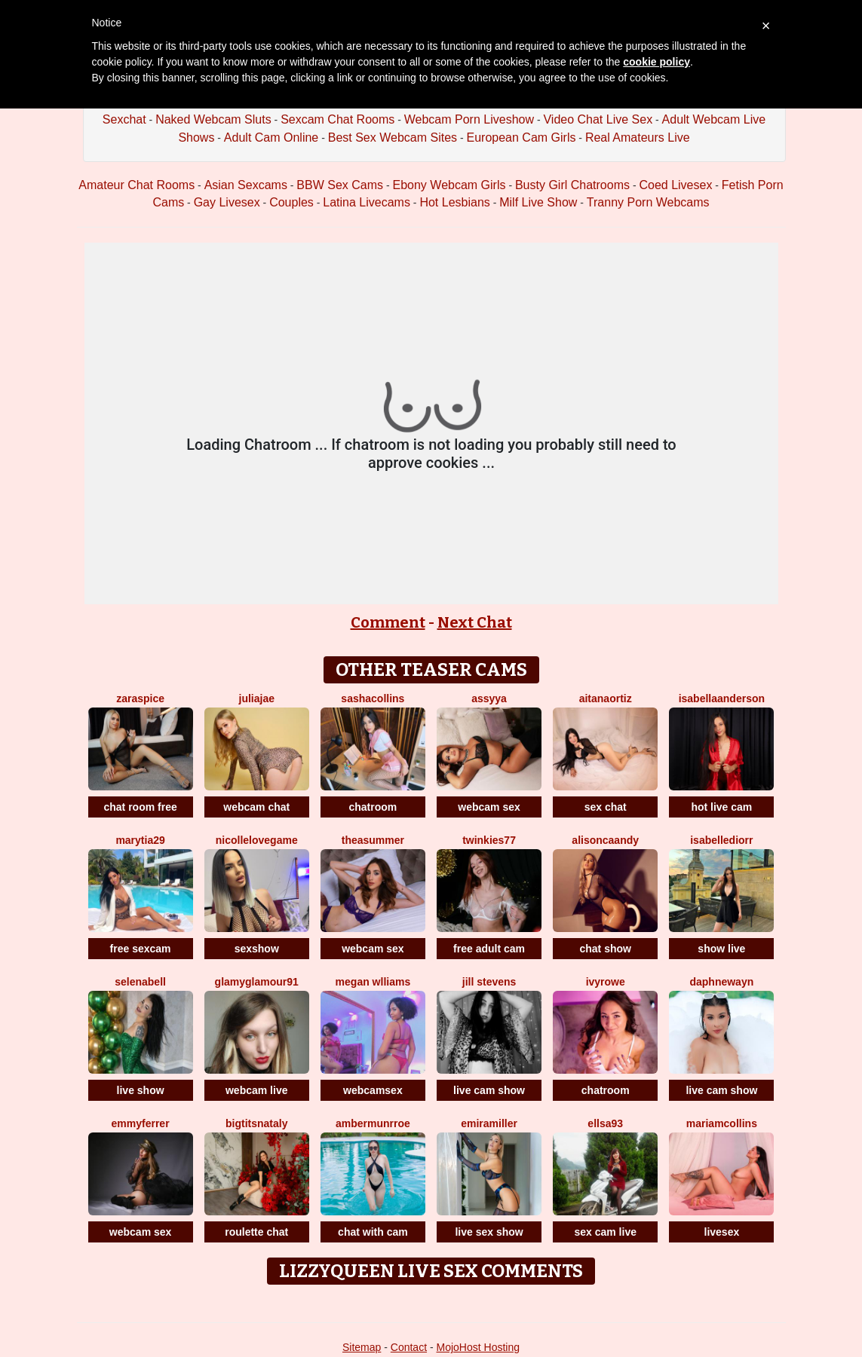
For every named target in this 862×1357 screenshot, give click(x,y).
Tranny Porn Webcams (648, 202)
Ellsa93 (605, 1123)
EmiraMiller (489, 1123)
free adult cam (489, 949)
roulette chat (256, 1232)
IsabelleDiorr (721, 840)
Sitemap (361, 1347)
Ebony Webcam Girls (449, 185)
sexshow (257, 949)
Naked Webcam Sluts (213, 119)
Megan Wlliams (373, 982)
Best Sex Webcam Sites (392, 137)
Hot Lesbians (454, 202)
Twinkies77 (489, 840)
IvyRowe (605, 982)
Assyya (489, 698)
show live (721, 949)
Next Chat (474, 622)
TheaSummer (373, 840)
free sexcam (140, 949)
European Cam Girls (520, 137)
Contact (409, 1347)
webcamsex (373, 1090)
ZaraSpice (140, 698)
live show (140, 1090)
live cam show (489, 1090)
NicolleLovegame (257, 840)
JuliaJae (257, 698)
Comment (388, 622)
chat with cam (373, 1232)
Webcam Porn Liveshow (469, 119)
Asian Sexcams (245, 185)
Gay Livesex (227, 202)
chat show (604, 949)
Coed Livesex (675, 185)
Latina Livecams (366, 202)
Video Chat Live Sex (597, 119)
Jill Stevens (489, 982)
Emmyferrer (141, 1123)
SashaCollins (372, 698)
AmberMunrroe (373, 1123)
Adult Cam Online (271, 137)
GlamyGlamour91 (257, 982)
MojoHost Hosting (478, 1347)
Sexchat (124, 119)
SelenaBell (140, 982)
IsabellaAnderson (722, 698)
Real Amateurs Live (637, 137)
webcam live (256, 1090)
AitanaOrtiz (605, 698)
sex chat (605, 807)
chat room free (139, 807)
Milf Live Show (538, 202)
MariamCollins (721, 1123)
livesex (722, 1232)
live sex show (489, 1232)
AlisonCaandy (605, 840)
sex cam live (605, 1232)
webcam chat (256, 807)
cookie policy (656, 62)
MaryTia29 (139, 840)
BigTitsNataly (256, 1123)
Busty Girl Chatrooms (572, 185)
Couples (291, 202)
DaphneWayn (721, 982)
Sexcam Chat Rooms (337, 119)
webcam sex (489, 807)
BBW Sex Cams (339, 185)
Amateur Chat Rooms (136, 185)
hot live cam (721, 807)
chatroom (372, 807)
